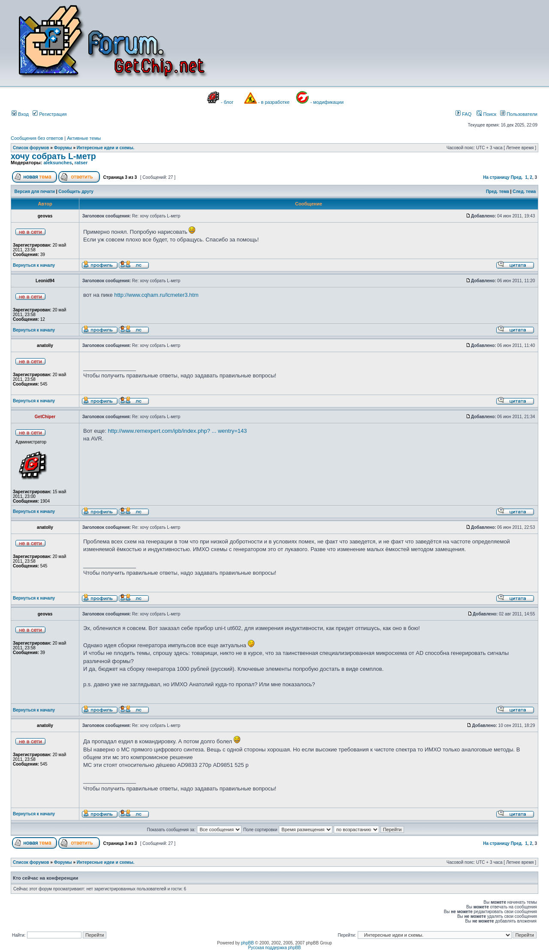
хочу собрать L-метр (53, 156)
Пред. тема (497, 191)
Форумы (63, 147)
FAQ (463, 114)
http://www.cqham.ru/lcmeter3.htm (156, 295)
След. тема (524, 191)
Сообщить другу (76, 191)
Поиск (486, 114)
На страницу (496, 177)
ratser (81, 162)
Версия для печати (35, 191)
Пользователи (518, 114)
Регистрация (49, 114)
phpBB (247, 943)
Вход (20, 114)
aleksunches (57, 162)
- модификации (327, 102)
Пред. (517, 177)
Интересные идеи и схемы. (106, 147)
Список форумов (31, 147)
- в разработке (274, 102)
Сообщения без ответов (37, 138)
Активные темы (84, 138)
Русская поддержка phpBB (274, 947)
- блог (227, 102)
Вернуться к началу (34, 265)
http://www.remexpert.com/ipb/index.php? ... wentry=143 (177, 431)
